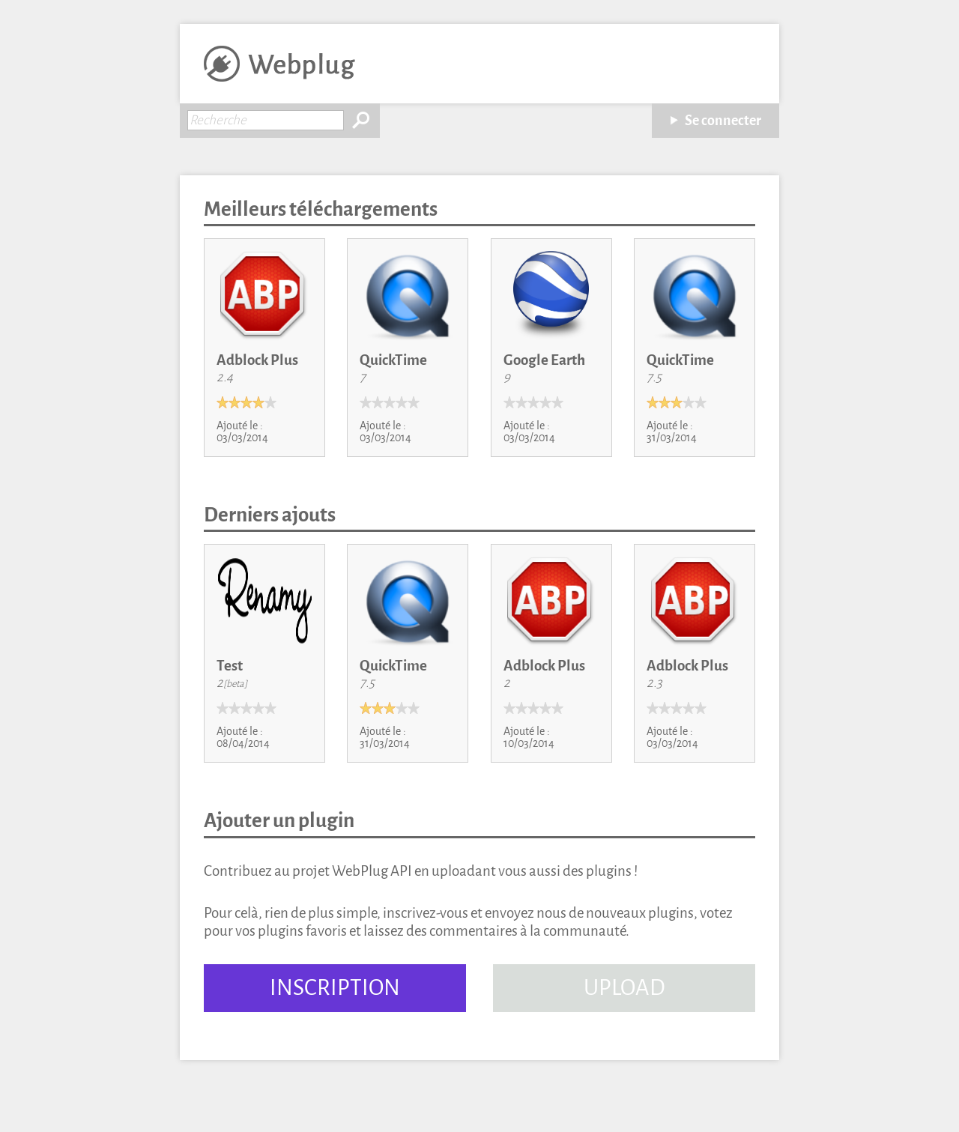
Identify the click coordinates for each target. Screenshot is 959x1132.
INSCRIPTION (335, 987)
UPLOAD (624, 987)
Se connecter (723, 121)
